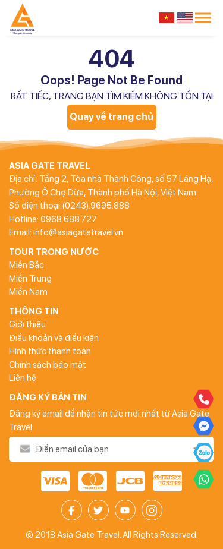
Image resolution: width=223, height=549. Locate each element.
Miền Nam (28, 291)
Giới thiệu (27, 324)
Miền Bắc (26, 265)
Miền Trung (30, 278)
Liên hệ (22, 378)
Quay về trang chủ (111, 116)
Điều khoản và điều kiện (54, 338)
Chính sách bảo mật (47, 364)
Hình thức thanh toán (50, 351)
